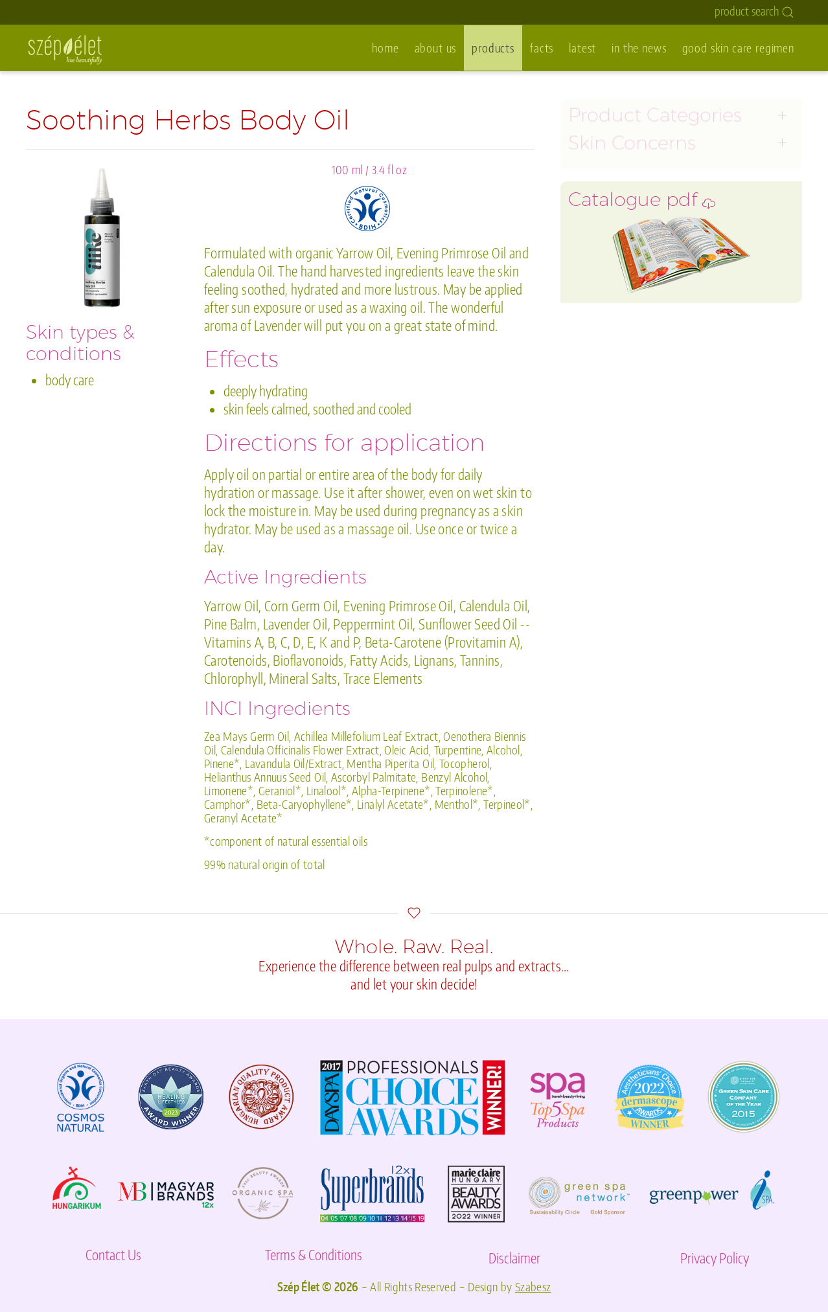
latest (582, 47)
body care (592, 287)
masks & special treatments (637, 196)
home (385, 47)
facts (541, 47)
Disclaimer (514, 1258)
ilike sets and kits (610, 323)
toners (584, 160)
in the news (639, 47)
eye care (588, 251)
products (493, 47)
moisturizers (599, 233)
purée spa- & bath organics (635, 341)
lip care (585, 269)
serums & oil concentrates (633, 214)
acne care (591, 305)
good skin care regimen (738, 47)
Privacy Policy (714, 1258)
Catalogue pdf (641, 420)
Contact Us (113, 1254)
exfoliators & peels (614, 178)
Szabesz (533, 1287)
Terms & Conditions (313, 1254)
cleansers (591, 142)
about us (436, 47)
